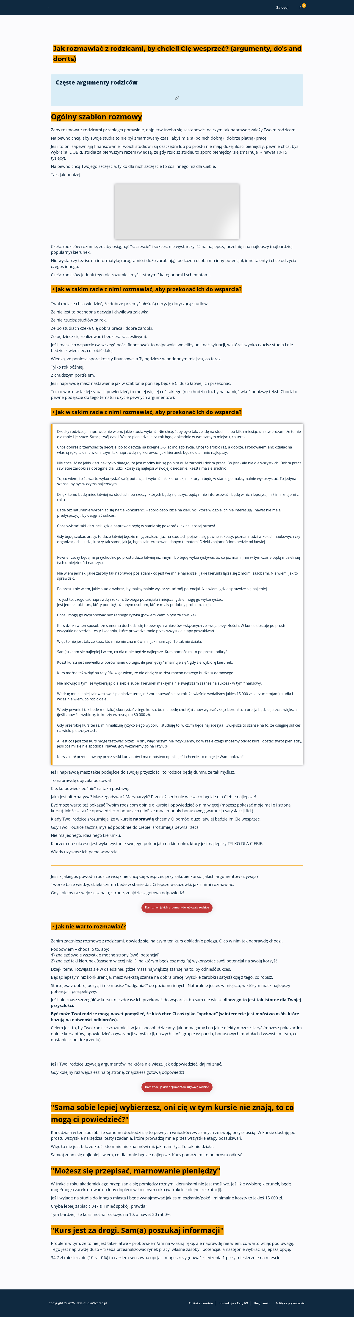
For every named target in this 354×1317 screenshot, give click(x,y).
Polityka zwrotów (201, 1303)
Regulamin (262, 1303)
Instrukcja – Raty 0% (233, 1303)
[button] (177, 909)
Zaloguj (282, 7)
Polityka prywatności (290, 1303)
